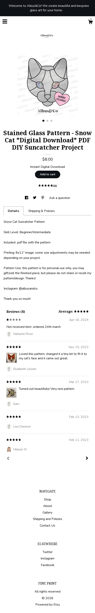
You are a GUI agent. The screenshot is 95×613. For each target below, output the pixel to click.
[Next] (87, 458)
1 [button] (43, 121)
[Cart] (90, 22)
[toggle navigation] (4, 21)
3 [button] (51, 121)
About (47, 506)
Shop (47, 499)
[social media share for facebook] (27, 198)
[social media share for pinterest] (43, 198)
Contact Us (47, 525)
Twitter (48, 552)
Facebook (47, 565)
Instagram (47, 558)
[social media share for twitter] (35, 198)
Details (13, 211)
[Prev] (8, 459)
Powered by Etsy (47, 604)
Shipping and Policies (47, 519)
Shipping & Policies (41, 211)
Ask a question (59, 198)
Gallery (47, 512)
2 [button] (47, 121)
